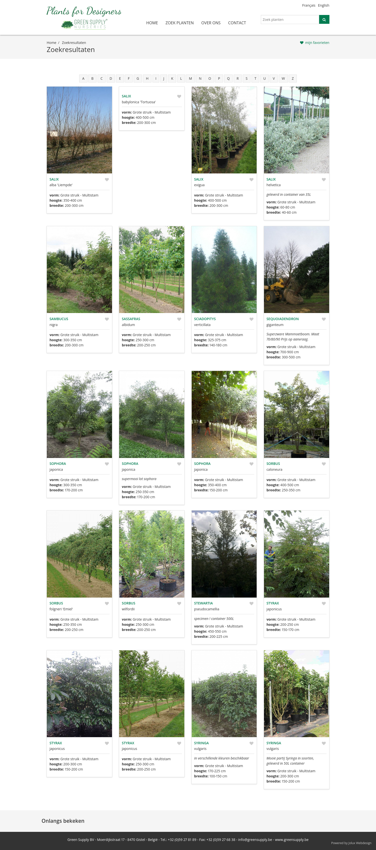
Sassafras (131, 318)
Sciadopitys (205, 318)
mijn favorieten (317, 42)
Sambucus (59, 318)
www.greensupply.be (292, 839)
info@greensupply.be (255, 839)
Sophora (58, 463)
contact (237, 23)
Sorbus (273, 463)
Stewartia (203, 603)
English (323, 5)
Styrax (272, 603)
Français (308, 5)
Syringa (201, 743)
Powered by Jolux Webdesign (351, 843)
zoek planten (179, 23)
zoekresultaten (74, 42)
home (152, 23)
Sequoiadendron (282, 318)
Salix (54, 179)
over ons (211, 23)
